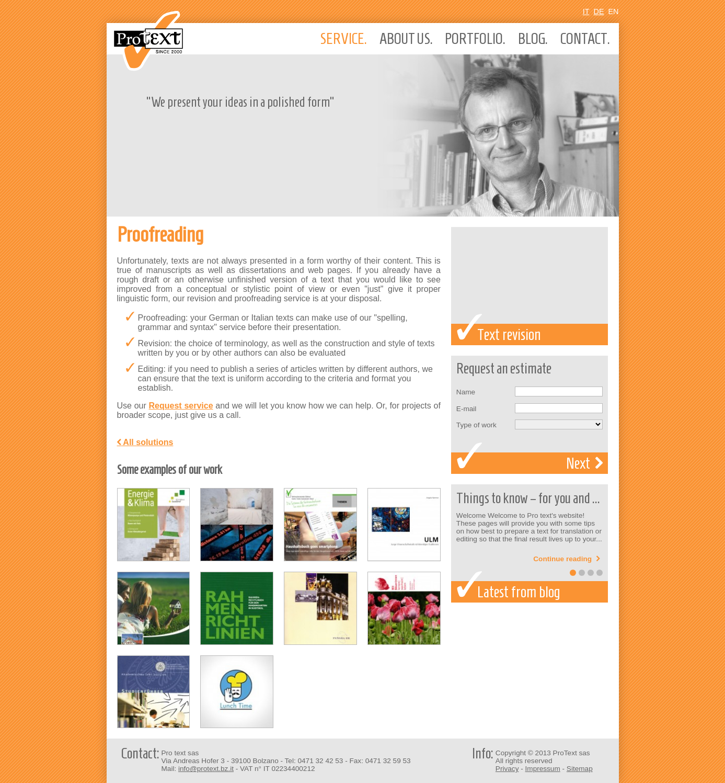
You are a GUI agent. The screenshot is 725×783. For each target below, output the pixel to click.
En (613, 11)
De (599, 11)
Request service (181, 405)
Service (343, 38)
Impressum (542, 769)
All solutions (145, 442)
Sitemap (580, 769)
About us (406, 38)
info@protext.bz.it (206, 769)
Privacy (507, 769)
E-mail (466, 409)
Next (584, 463)
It (586, 11)
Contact (585, 38)
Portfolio (475, 38)
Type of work (476, 425)
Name (465, 392)
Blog (533, 38)
